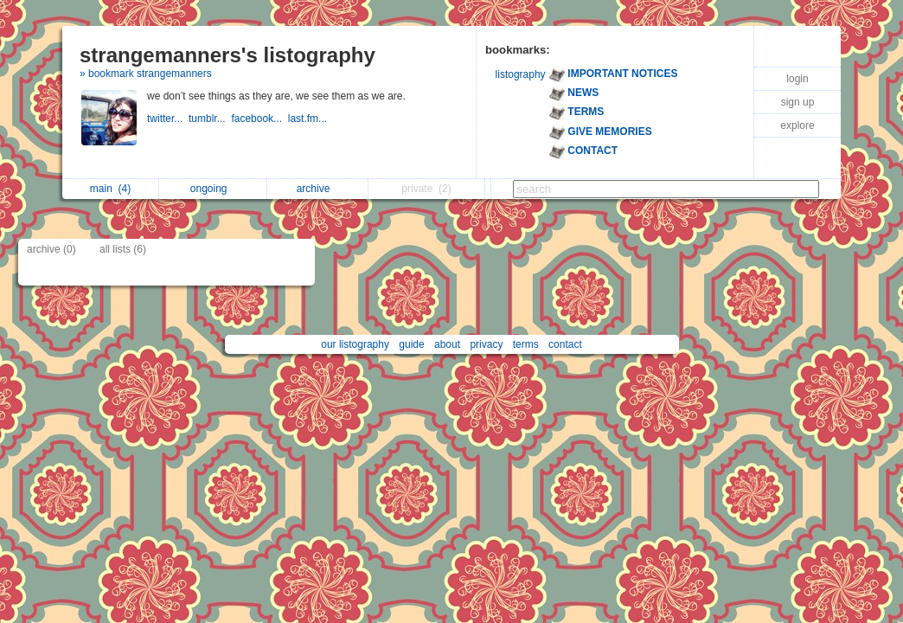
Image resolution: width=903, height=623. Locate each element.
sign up (798, 102)
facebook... (259, 118)
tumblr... (210, 118)
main (110, 189)
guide (411, 344)
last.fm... (309, 118)
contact (565, 344)
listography (521, 74)
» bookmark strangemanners (146, 73)
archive (318, 189)
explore (797, 125)
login (797, 79)
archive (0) (51, 249)
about (447, 344)
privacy (486, 344)
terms (526, 344)
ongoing (213, 189)
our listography (355, 344)
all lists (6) (122, 249)
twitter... (168, 118)
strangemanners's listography (227, 55)
